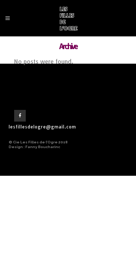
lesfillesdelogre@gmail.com (42, 127)
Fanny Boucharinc (42, 147)
